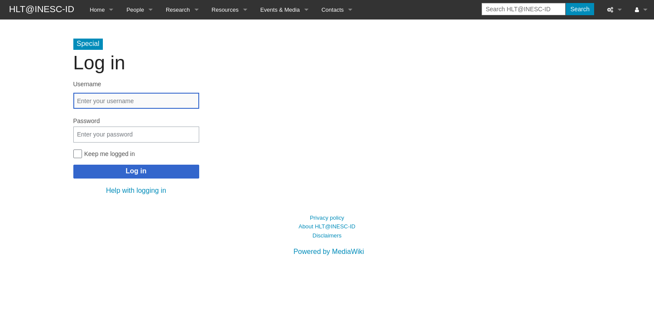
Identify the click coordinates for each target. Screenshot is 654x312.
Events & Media (280, 9)
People (135, 9)
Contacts (333, 9)
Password (86, 120)
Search (579, 9)
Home (97, 9)
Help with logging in (136, 190)
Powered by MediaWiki (328, 251)
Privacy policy (327, 217)
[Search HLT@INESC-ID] (523, 9)
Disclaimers (327, 235)
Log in (136, 171)
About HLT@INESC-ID (327, 226)
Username (87, 84)
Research (178, 9)
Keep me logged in (109, 153)
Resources (225, 9)
